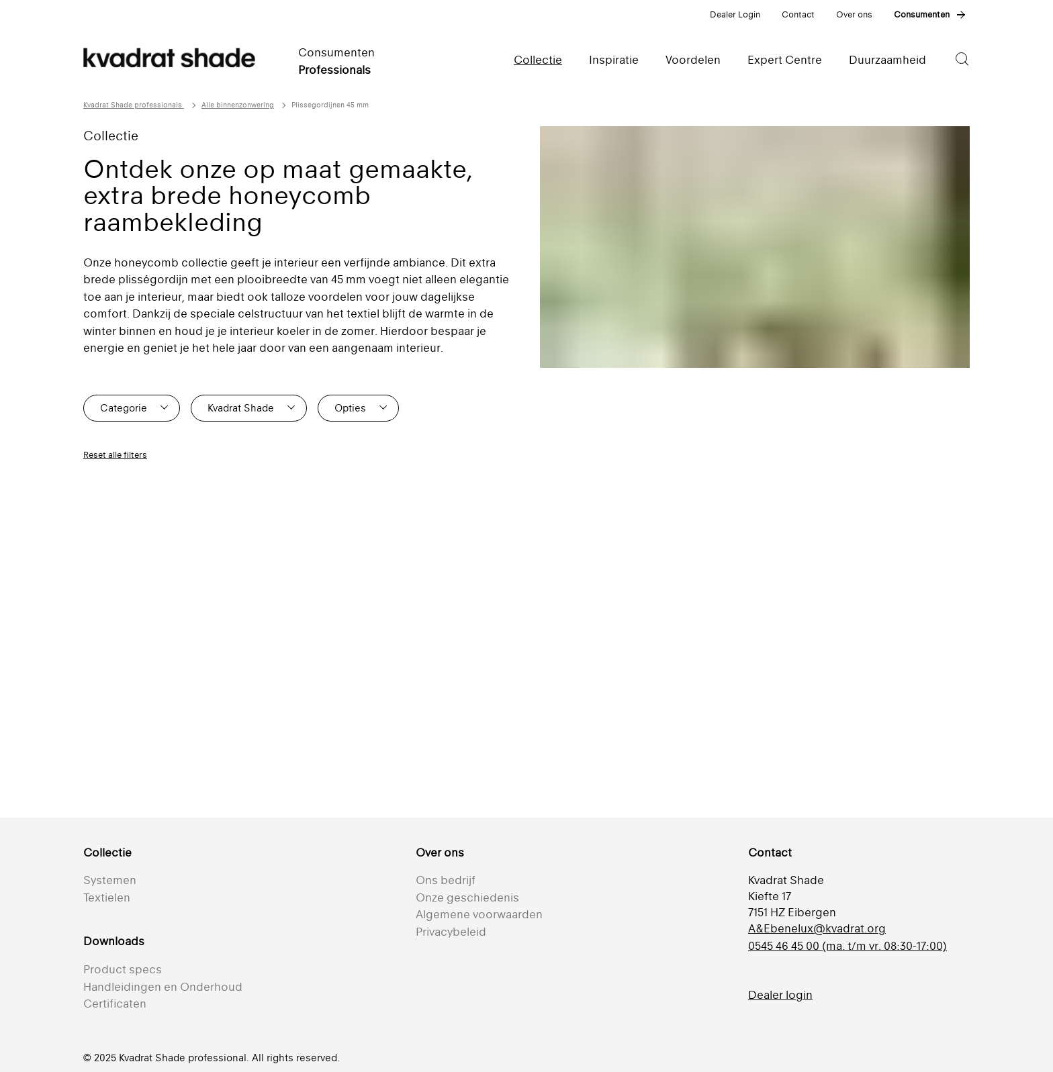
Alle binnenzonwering (237, 105)
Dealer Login (735, 14)
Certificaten (114, 1003)
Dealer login (780, 995)
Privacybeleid (451, 931)
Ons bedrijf (445, 880)
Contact (798, 14)
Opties (350, 407)
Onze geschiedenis (467, 897)
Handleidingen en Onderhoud (162, 986)
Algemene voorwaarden (479, 914)
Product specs (122, 969)
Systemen (109, 880)
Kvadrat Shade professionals (133, 105)
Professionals (334, 70)
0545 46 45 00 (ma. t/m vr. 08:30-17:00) (847, 946)
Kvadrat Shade (241, 407)
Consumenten (922, 14)
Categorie (123, 407)
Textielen (106, 897)
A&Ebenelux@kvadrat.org (817, 928)
